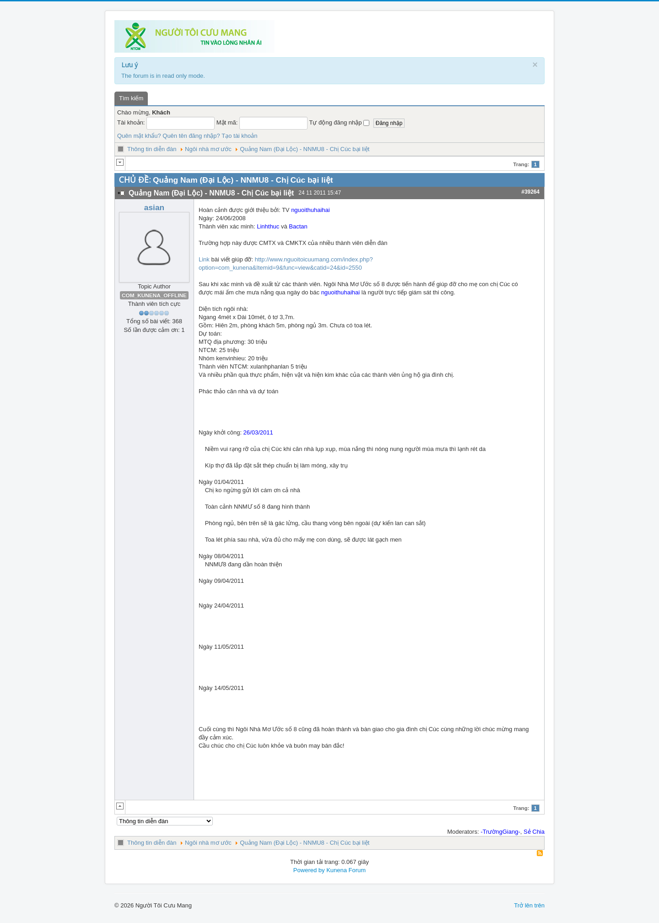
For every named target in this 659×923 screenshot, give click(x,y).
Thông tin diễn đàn (151, 149)
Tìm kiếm (131, 98)
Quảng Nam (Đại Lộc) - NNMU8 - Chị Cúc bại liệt (304, 149)
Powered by (309, 870)
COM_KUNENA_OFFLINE (154, 295)
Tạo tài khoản (239, 135)
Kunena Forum (346, 870)
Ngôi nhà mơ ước (208, 149)
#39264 (530, 192)
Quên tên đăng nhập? (191, 135)
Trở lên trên (529, 905)
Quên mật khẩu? (139, 135)
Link (204, 259)
